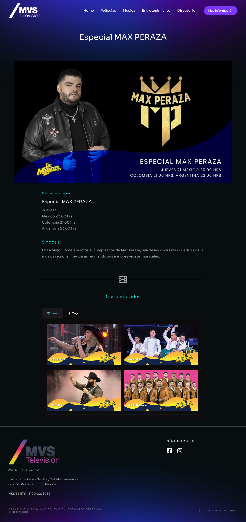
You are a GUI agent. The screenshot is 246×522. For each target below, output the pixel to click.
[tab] (52, 313)
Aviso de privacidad (221, 510)
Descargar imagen (56, 193)
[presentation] (52, 313)
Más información (220, 11)
